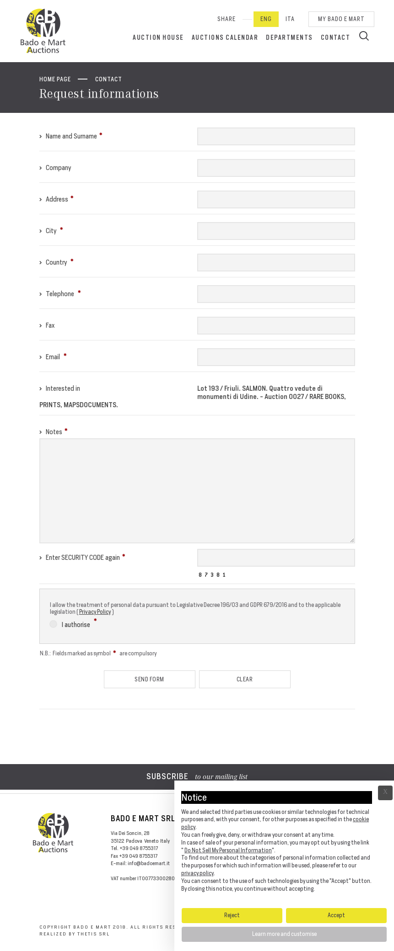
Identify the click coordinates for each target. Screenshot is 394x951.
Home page (55, 79)
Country (56, 262)
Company (55, 167)
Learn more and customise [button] (284, 933)
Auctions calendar (225, 37)
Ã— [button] (385, 793)
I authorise (73, 623)
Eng (266, 19)
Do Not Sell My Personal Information (228, 850)
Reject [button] (232, 915)
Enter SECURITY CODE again (82, 557)
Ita (290, 19)
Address (56, 199)
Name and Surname (71, 136)
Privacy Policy (95, 611)
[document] (284, 844)
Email (53, 357)
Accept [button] (336, 915)
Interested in (59, 388)
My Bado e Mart (341, 19)
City (51, 230)
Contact (336, 37)
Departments (289, 37)
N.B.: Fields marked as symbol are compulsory (98, 653)
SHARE (226, 19)
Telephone (60, 294)
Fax (46, 325)
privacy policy (197, 873)
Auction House (158, 37)
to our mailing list (197, 777)
